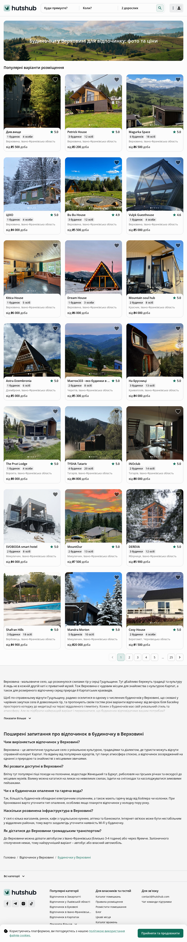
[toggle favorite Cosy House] (178, 577)
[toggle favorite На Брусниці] (178, 328)
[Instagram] (23, 903)
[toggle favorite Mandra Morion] (117, 577)
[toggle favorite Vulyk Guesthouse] (178, 163)
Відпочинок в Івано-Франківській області (70, 912)
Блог (98, 912)
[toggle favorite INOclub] (178, 411)
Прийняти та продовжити (160, 933)
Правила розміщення (109, 901)
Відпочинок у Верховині (37, 857)
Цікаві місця (103, 917)
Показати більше (18, 718)
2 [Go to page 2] (129, 657)
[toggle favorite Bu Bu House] (117, 163)
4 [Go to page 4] (146, 657)
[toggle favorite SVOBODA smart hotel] (55, 494)
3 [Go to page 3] (138, 657)
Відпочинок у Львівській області (70, 901)
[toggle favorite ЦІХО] (55, 163)
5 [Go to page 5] (154, 657)
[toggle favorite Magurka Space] (178, 80)
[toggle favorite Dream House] (117, 245)
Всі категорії (14, 876)
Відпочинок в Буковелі (64, 907)
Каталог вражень (106, 922)
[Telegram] (15, 903)
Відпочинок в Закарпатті (65, 896)
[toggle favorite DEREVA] (178, 494)
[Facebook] (7, 903)
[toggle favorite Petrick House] (117, 80)
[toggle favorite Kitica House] (55, 245)
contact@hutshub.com (155, 896)
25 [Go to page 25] (171, 657)
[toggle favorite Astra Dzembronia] (55, 328)
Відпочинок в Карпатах (64, 917)
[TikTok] (31, 903)
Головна (10, 857)
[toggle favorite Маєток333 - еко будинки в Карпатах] (117, 328)
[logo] (20, 8)
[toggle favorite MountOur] (117, 494)
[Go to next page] (179, 657)
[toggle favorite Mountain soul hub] (178, 245)
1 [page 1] (121, 657)
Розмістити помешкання (111, 907)
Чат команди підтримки (157, 901)
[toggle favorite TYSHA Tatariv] (117, 411)
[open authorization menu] (176, 8)
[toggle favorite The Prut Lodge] (55, 411)
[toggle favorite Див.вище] (55, 80)
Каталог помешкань (108, 896)
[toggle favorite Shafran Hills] (55, 577)
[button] (160, 8)
